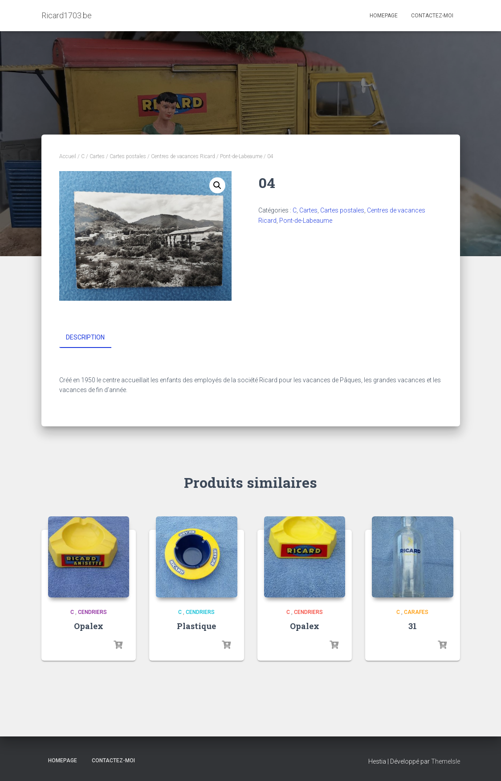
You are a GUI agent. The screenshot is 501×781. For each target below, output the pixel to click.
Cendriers (92, 612)
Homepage (384, 15)
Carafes (416, 612)
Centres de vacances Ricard (183, 156)
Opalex (88, 625)
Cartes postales (128, 156)
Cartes (97, 156)
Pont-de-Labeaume (241, 156)
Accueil (67, 156)
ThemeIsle (445, 761)
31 (412, 625)
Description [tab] (85, 337)
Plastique (196, 625)
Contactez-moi (432, 15)
